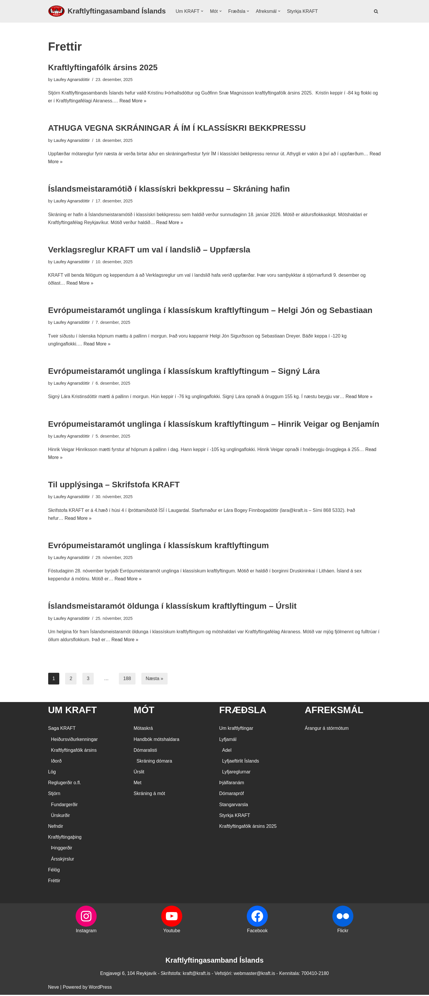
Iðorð (56, 762)
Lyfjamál (228, 740)
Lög (52, 773)
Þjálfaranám (231, 784)
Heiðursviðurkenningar (74, 740)
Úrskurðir (60, 816)
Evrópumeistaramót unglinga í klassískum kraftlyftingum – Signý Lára (184, 371)
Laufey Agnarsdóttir (72, 79)
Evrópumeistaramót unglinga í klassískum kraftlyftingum (158, 546)
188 (127, 679)
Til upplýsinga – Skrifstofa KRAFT (114, 485)
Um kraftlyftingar (236, 729)
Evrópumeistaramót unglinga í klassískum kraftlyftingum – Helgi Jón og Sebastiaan (210, 310)
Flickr (342, 932)
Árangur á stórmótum (327, 729)
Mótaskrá (143, 729)
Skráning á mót (149, 794)
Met (138, 784)
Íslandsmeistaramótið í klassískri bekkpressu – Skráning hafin (169, 189)
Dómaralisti (145, 751)
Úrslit (139, 773)
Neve (53, 988)
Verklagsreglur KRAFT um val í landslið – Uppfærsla (149, 249)
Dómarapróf (231, 794)
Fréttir (54, 881)
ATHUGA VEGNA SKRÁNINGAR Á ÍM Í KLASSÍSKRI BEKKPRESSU (177, 128)
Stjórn (54, 794)
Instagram (86, 932)
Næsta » (154, 679)
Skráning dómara (154, 762)
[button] (202, 11)
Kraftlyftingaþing (65, 838)
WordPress (100, 988)
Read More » (133, 101)
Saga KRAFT (62, 729)
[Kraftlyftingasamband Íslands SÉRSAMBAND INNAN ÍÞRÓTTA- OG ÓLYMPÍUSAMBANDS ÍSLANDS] (107, 11)
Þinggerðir (61, 849)
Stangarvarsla (233, 805)
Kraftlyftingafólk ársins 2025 (103, 67)
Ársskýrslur (62, 860)
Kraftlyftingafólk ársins (74, 751)
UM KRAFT (72, 711)
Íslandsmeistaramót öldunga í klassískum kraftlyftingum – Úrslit (172, 607)
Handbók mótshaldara (157, 740)
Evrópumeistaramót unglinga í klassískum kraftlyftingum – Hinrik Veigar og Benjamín (213, 424)
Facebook (257, 932)
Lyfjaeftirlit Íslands (240, 762)
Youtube (171, 932)
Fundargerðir (64, 805)
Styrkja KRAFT (302, 11)
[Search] (376, 11)
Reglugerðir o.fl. (64, 784)
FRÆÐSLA (243, 711)
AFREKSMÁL (334, 711)
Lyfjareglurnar (236, 773)
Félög (54, 870)
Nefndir (55, 827)
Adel (227, 751)
